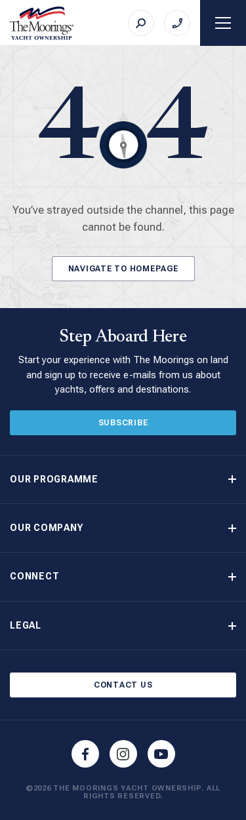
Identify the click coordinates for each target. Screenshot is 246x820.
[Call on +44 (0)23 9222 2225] (177, 23)
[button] (123, 479)
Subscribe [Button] (123, 422)
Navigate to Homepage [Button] (123, 268)
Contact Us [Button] (123, 685)
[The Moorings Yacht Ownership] (42, 23)
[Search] (141, 23)
